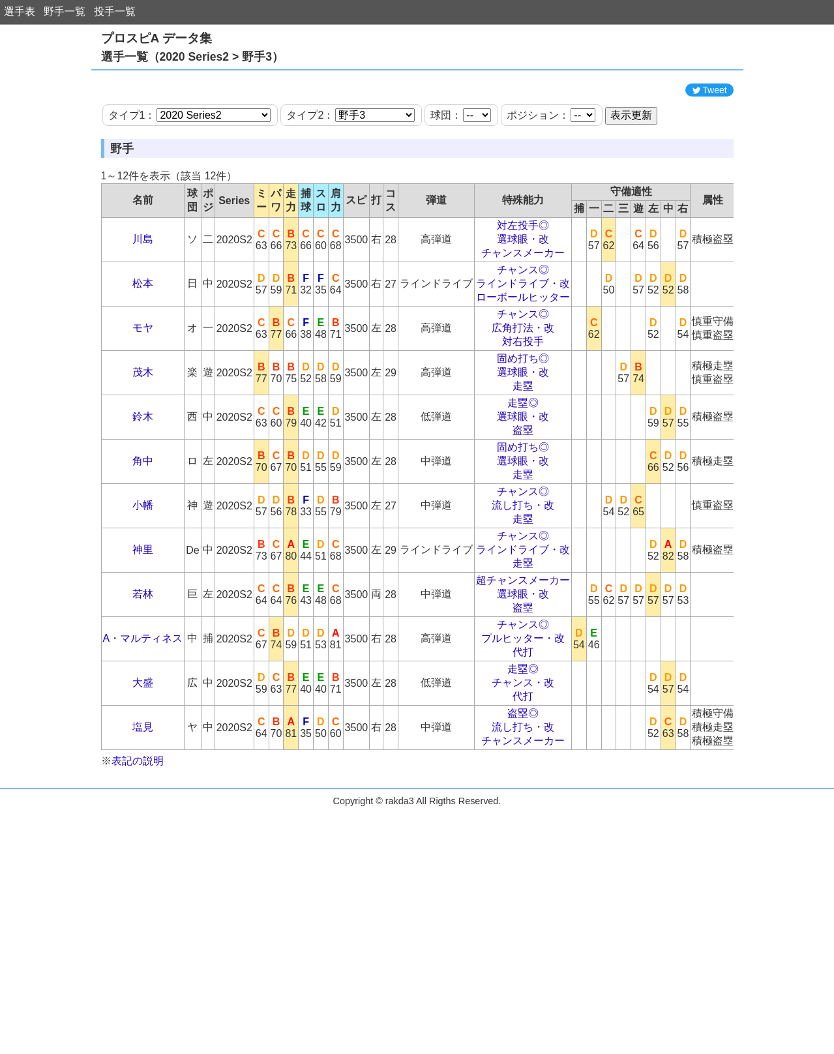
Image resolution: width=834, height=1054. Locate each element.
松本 (142, 342)
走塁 (523, 444)
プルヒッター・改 (523, 696)
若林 (142, 652)
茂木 (142, 430)
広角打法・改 (523, 386)
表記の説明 (138, 819)
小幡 (142, 563)
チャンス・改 (523, 741)
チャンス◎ (523, 328)
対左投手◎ (523, 284)
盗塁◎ (523, 771)
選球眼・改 (523, 297)
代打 (523, 710)
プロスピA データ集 (156, 38)
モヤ (142, 386)
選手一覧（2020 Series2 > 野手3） (192, 56)
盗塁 (523, 488)
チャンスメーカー (523, 311)
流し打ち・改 (523, 563)
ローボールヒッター (523, 355)
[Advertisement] (417, 106)
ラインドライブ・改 (523, 342)
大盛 (142, 741)
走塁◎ (523, 461)
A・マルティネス (143, 696)
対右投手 (523, 400)
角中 (142, 519)
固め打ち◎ (523, 417)
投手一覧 (115, 11)
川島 (142, 297)
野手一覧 (64, 11)
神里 (142, 608)
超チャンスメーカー (523, 638)
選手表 (19, 11)
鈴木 (142, 475)
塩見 (142, 785)
